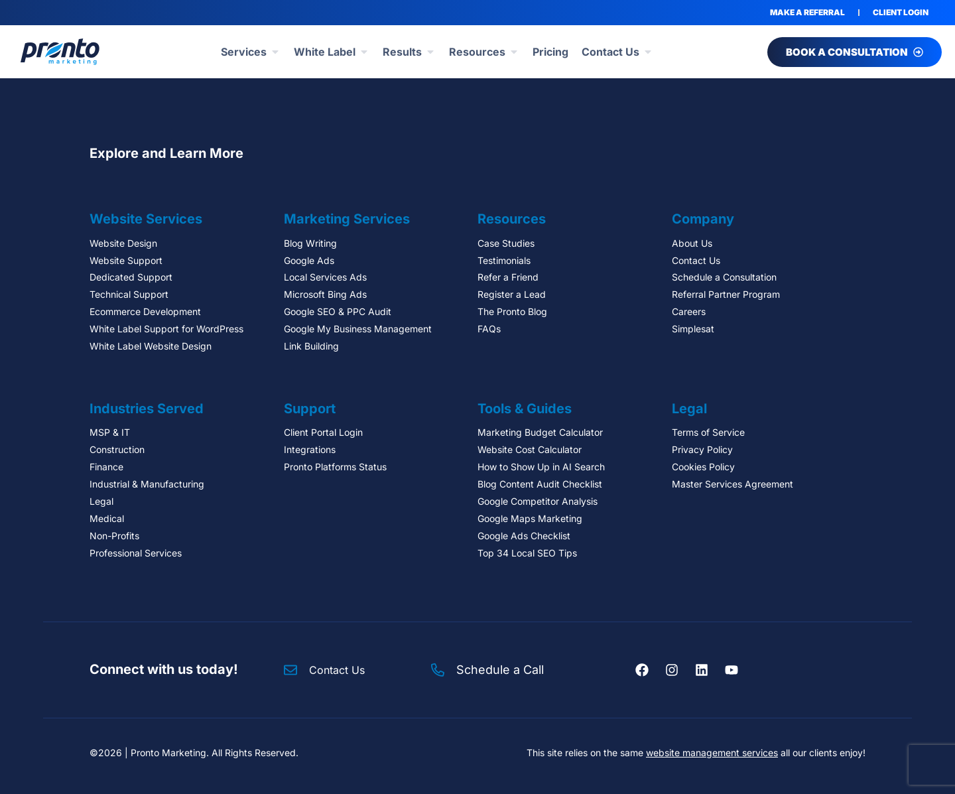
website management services (712, 752)
